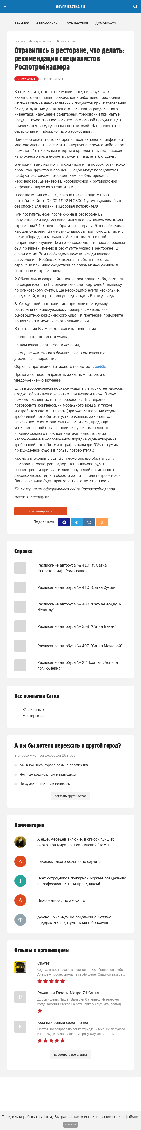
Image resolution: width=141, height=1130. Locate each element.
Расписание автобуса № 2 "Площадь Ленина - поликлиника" (78, 665)
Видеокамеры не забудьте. (61, 900)
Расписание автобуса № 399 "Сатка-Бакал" (77, 626)
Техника (21, 23)
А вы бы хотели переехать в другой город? (67, 745)
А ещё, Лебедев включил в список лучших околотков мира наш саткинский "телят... (75, 842)
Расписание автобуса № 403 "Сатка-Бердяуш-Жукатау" (79, 607)
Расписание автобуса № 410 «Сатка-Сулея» (76, 587)
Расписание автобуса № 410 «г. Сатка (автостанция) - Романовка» (72, 568)
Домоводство (107, 23)
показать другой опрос (70, 796)
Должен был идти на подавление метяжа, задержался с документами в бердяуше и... (76, 920)
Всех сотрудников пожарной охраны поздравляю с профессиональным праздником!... (81, 881)
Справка (23, 551)
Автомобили (47, 23)
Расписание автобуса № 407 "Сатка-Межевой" (80, 645)
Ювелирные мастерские (33, 712)
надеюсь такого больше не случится (70, 861)
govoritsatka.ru (70, 7)
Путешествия (76, 23)
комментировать (40, 511)
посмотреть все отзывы (70, 1054)
